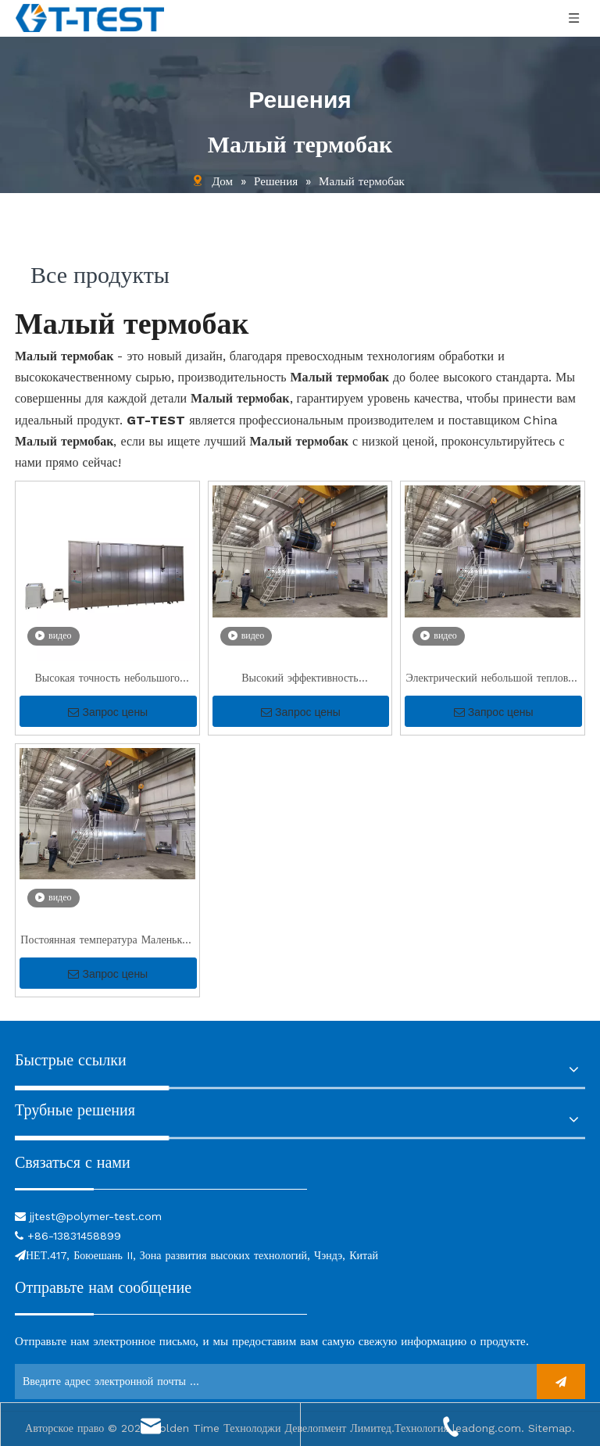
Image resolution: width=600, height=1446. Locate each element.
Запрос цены (108, 712)
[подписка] (561, 1381)
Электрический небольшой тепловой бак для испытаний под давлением (492, 679)
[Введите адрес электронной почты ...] (271, 1381)
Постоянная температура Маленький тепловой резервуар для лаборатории (107, 941)
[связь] (161, 1187)
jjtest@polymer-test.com (96, 1216)
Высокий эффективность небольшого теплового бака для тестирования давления (300, 679)
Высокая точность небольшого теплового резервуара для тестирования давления (107, 679)
